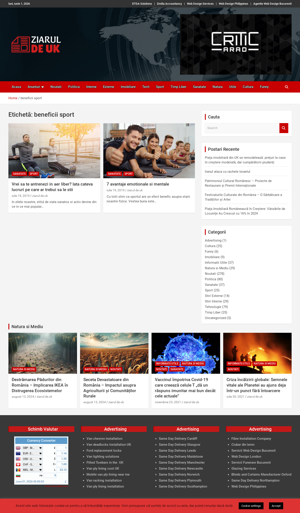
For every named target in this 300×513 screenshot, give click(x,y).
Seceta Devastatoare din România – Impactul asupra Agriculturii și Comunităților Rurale (109, 388)
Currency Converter (41, 441)
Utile (232, 87)
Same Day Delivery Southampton (183, 486)
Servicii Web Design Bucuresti (253, 451)
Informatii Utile (216, 263)
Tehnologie (213, 307)
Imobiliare (128, 87)
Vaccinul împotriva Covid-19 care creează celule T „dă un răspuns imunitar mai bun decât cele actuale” (185, 388)
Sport (160, 87)
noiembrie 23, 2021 (168, 402)
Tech (145, 87)
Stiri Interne (213, 301)
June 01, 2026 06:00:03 (30, 481)
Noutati (56, 87)
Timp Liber (178, 87)
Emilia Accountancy (169, 3)
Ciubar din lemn (242, 445)
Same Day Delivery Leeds (177, 451)
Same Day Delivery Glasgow (179, 445)
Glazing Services (243, 468)
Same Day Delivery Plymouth (180, 480)
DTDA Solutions (142, 3)
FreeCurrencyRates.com (56, 486)
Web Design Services (200, 3)
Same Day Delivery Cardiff (178, 439)
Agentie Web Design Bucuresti (272, 3)
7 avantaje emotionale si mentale (138, 184)
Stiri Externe (214, 296)
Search (283, 128)
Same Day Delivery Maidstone (181, 457)
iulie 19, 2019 (21, 195)
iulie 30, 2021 (235, 396)
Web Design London (246, 457)
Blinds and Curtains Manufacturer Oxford (261, 474)
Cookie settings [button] (251, 505)
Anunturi (34, 87)
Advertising (213, 240)
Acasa (16, 87)
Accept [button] (276, 505)
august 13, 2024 (23, 396)
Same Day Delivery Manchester (182, 463)
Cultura (248, 87)
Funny (264, 87)
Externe (108, 87)
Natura (218, 87)
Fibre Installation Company (251, 439)
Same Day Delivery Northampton (255, 480)
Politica (74, 87)
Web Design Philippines (233, 3)
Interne (91, 87)
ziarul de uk (40, 195)
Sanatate (199, 87)
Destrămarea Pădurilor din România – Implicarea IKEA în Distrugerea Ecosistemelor (40, 385)
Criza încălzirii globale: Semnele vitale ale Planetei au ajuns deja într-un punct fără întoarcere (257, 385)
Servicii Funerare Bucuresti (251, 463)
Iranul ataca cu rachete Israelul (227, 172)
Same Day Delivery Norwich (179, 474)
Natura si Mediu (216, 268)
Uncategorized (215, 318)
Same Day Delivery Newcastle (181, 468)
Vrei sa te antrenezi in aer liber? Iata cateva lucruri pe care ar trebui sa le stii (52, 187)
